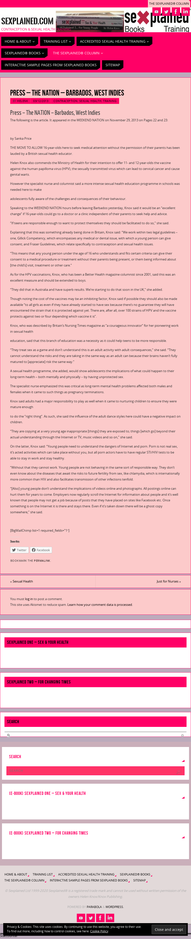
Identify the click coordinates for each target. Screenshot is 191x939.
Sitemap (139, 880)
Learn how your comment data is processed (99, 604)
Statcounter (9, 936)
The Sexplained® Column (169, 3)
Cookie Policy (99, 931)
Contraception (66, 101)
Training (109, 101)
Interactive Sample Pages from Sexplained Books (89, 880)
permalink (42, 560)
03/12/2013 (40, 101)
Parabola (94, 907)
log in (29, 599)
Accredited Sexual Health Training (86, 874)
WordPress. (115, 907)
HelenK (22, 101)
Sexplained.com (27, 21)
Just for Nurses (169, 581)
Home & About (15, 874)
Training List (43, 874)
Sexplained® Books (135, 874)
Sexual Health (90, 101)
